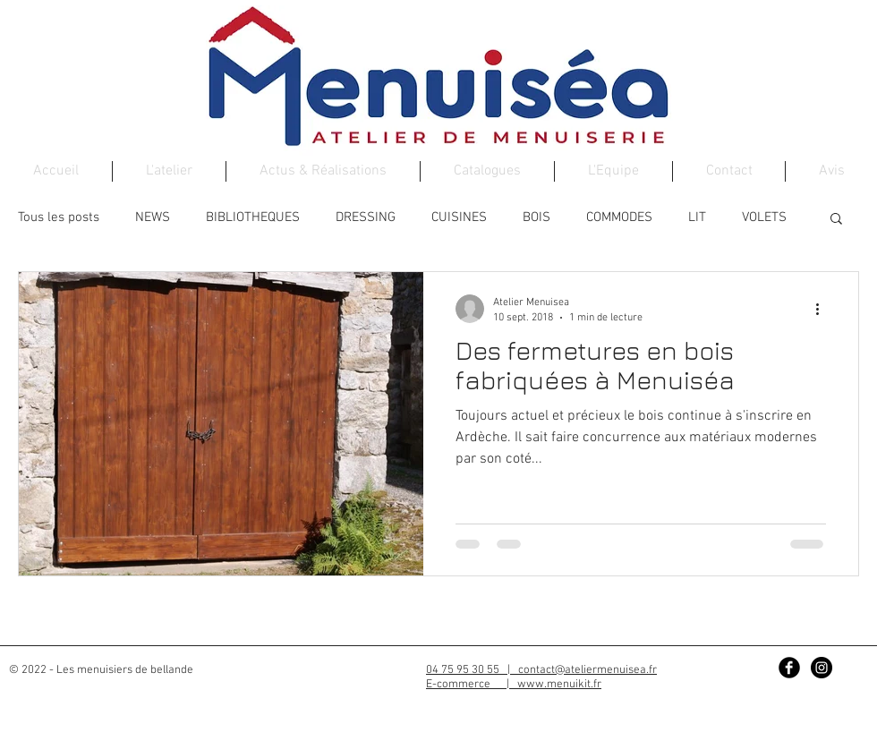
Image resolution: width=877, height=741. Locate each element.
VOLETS (764, 217)
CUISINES (459, 217)
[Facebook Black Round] (789, 667)
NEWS (152, 217)
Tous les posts (58, 217)
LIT (697, 217)
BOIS (536, 217)
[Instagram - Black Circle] (821, 667)
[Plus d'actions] (823, 308)
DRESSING (366, 217)
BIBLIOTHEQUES (253, 217)
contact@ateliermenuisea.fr (587, 670)
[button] (836, 219)
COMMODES (619, 217)
